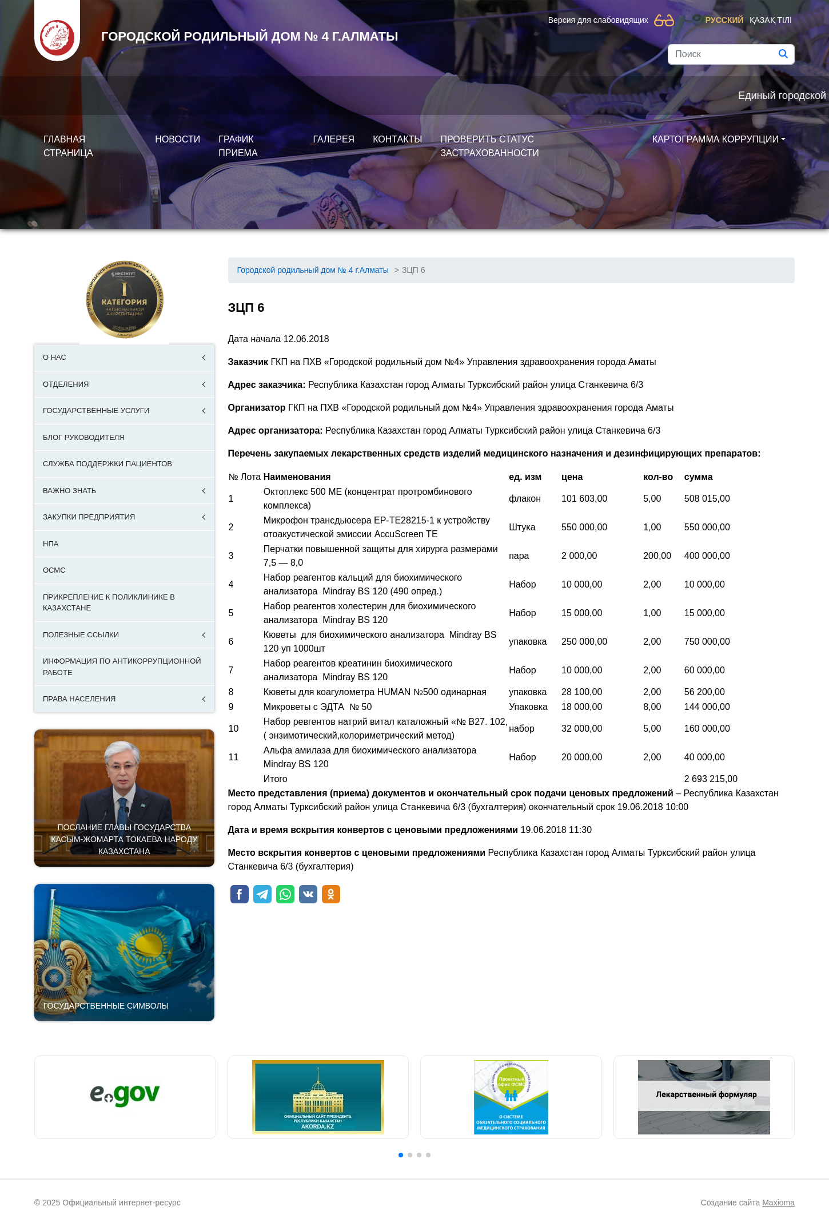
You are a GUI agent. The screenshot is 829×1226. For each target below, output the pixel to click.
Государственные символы (106, 1005)
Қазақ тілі (771, 20)
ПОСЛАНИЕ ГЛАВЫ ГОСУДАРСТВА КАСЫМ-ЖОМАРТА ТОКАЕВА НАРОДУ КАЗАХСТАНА (124, 839)
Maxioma (778, 1202)
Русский (725, 20)
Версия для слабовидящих (598, 20)
